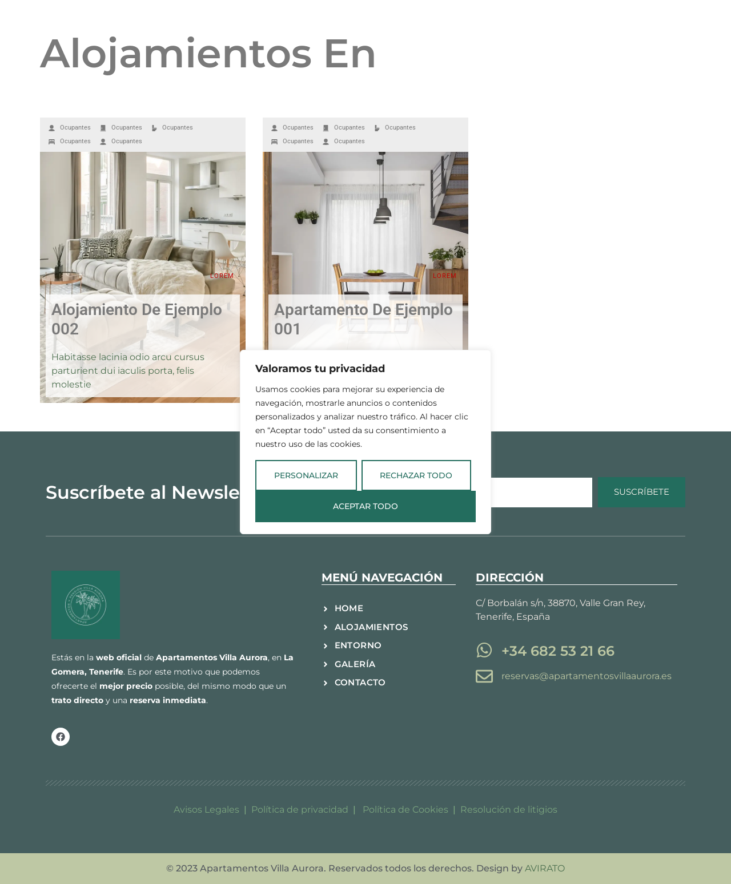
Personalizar (306, 475)
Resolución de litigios (508, 809)
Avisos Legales (206, 809)
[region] (365, 442)
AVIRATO (545, 868)
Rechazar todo (416, 475)
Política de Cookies (406, 809)
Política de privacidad (299, 809)
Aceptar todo (365, 507)
